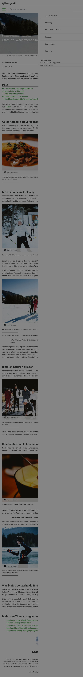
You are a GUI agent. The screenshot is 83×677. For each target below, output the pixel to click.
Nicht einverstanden (26, 26)
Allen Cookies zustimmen (56, 27)
